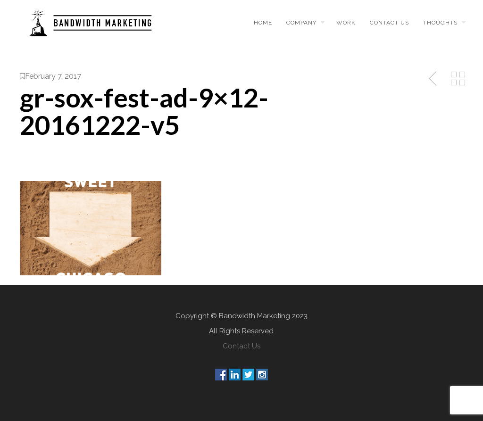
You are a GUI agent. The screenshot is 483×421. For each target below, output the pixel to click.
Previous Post (433, 79)
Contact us (389, 22)
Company (301, 22)
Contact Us (241, 346)
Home (263, 22)
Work (346, 22)
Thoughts (440, 22)
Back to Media (458, 79)
